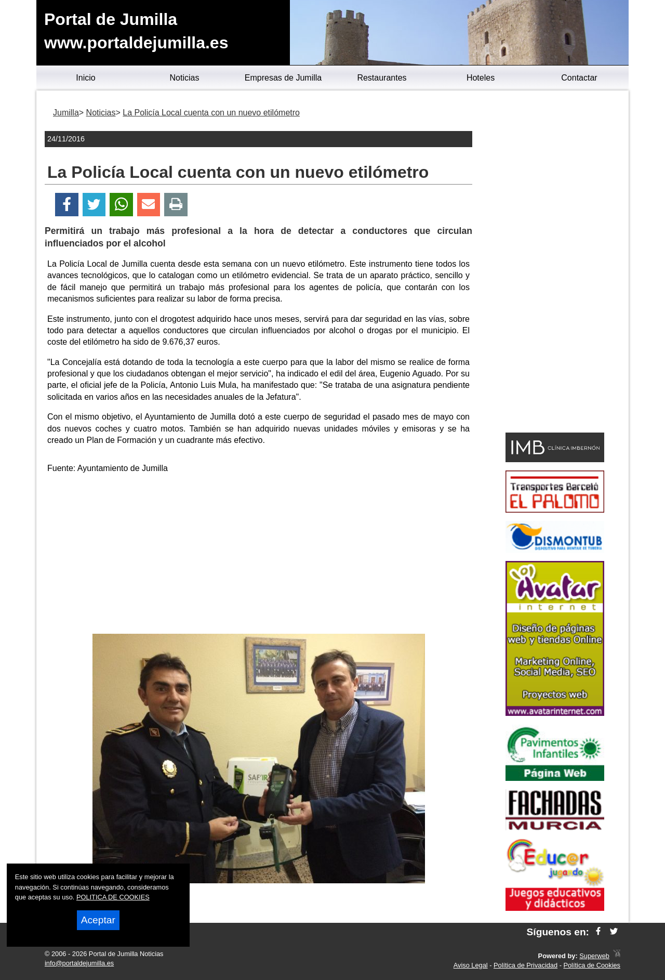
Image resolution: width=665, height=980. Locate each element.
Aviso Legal (471, 965)
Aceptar (98, 919)
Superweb (594, 956)
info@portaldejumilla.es (79, 963)
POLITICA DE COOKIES (113, 897)
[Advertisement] (259, 556)
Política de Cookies (591, 965)
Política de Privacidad (525, 965)
